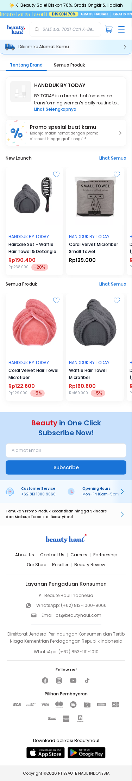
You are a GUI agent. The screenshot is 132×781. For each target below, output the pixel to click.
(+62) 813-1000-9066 (84, 605)
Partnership (105, 555)
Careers (78, 555)
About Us (24, 555)
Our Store (36, 565)
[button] (66, 133)
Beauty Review (89, 565)
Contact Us (52, 555)
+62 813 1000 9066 (38, 494)
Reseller (60, 565)
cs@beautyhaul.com (78, 615)
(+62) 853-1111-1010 (78, 652)
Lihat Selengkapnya (55, 109)
